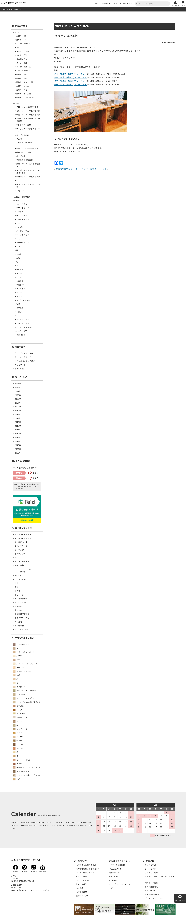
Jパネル (18, 576)
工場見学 (114, 880)
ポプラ (19, 296)
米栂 (18, 304)
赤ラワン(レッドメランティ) (26, 768)
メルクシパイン (22, 320)
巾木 (16, 583)
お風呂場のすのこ (64, 169)
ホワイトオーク (22, 208)
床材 (16, 558)
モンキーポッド (21, 772)
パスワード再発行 (152, 883)
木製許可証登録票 (22, 614)
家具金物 (18, 610)
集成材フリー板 (21, 546)
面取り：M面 (21, 75)
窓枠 (16, 587)
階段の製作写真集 (23, 152)
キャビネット (20, 365)
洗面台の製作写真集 (24, 160)
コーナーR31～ (22, 63)
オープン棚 (20, 156)
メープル (18, 667)
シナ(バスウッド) (23, 300)
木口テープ (19, 595)
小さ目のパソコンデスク (25, 361)
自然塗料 (18, 606)
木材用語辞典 (81, 892)
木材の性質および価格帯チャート (89, 869)
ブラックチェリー (23, 235)
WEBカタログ (116, 869)
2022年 (18, 399)
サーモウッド (21, 216)
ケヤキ (17, 733)
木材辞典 (79, 888)
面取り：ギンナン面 (24, 82)
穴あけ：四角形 (22, 51)
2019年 (18, 411)
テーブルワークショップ (120, 884)
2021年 (18, 403)
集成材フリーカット (23, 538)
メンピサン (20, 289)
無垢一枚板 (19, 565)
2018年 (18, 414)
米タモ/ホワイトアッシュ (25, 664)
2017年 (18, 418)
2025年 (18, 388)
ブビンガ (20, 285)
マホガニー (20, 227)
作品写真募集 (81, 884)
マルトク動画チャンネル (86, 873)
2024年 (18, 391)
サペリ (17, 764)
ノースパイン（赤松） (25, 327)
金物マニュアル (82, 896)
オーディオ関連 (22, 135)
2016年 (18, 422)
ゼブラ (17, 741)
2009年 (18, 449)
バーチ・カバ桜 (22, 243)
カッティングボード (23, 357)
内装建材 (18, 622)
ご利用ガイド (150, 869)
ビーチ (19, 293)
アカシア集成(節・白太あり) (26, 775)
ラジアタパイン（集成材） (25, 691)
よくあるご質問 (151, 873)
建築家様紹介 (115, 873)
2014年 (18, 430)
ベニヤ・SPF (21, 331)
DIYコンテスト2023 (84, 880)
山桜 (18, 258)
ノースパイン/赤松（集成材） (27, 702)
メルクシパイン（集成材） (25, 698)
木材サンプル (20, 554)
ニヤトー (20, 277)
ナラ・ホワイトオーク (24, 652)
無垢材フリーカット (23, 535)
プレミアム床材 (21, 580)
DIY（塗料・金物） (22, 629)
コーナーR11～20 (23, 44)
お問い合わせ (150, 891)
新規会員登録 (150, 865)
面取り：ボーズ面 (23, 94)
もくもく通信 (81, 877)
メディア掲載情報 (117, 865)
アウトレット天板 (22, 562)
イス (18, 181)
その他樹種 (20, 335)
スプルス (20, 308)
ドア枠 (17, 591)
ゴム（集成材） (21, 695)
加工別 (17, 33)
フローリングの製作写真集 (27, 107)
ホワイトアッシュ (23, 219)
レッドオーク (21, 212)
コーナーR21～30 (23, 67)
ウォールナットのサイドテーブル (91, 169)
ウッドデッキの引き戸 (24, 353)
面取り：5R (21, 40)
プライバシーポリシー (154, 898)
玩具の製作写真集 (25, 142)
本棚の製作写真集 (23, 125)
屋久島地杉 (20, 270)
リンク (113, 888)
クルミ (19, 254)
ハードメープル (22, 231)
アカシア (20, 312)
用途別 (17, 104)
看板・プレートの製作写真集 (28, 111)
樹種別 (17, 201)
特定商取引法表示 (152, 895)
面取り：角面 (21, 90)
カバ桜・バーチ (21, 687)
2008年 (18, 453)
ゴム (18, 316)
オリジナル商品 (21, 603)
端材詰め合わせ (21, 599)
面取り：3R (21, 36)
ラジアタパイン (22, 323)
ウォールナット (22, 204)
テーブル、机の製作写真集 (27, 148)
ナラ (18, 246)
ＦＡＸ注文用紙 (151, 887)
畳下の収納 (19, 369)
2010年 (18, 445)
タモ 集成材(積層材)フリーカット (70, 74)
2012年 (18, 437)
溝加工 (19, 48)
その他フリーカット (23, 618)
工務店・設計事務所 (22, 197)
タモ (18, 239)
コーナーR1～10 (23, 71)
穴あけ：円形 (21, 55)
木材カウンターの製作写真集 (28, 177)
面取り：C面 (21, 78)
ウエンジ (20, 281)
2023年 (18, 395)
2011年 (18, 441)
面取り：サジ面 (22, 86)
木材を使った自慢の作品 (86, 865)
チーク (19, 223)
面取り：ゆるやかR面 (25, 98)
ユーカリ (20, 273)
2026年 (18, 384)
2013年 (18, 434)
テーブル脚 (19, 550)
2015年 (18, 426)
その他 (19, 139)
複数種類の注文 (21, 542)
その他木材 (19, 626)
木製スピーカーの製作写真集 (28, 115)
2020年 (18, 407)
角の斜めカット (22, 59)
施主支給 (114, 877)
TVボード (20, 191)
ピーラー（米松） (22, 760)
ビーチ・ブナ (20, 718)
